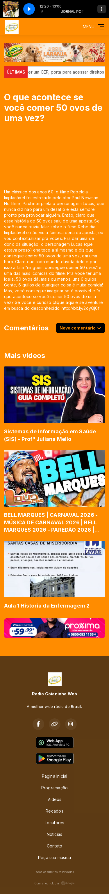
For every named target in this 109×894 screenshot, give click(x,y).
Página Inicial (54, 776)
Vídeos (54, 799)
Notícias (54, 834)
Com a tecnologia (54, 883)
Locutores (55, 822)
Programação (54, 787)
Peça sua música (54, 857)
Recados (54, 810)
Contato (54, 845)
